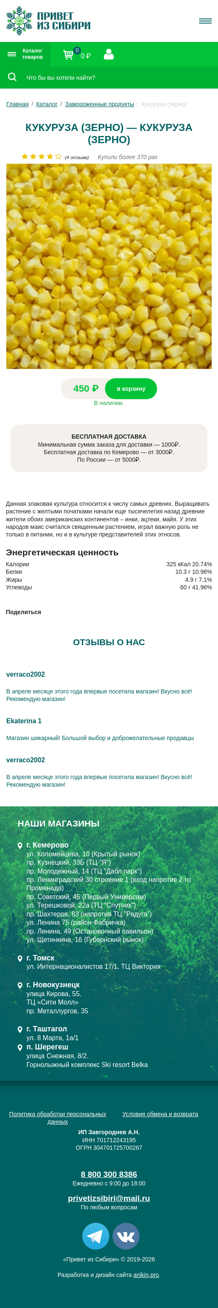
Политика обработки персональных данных (57, 1118)
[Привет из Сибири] (48, 21)
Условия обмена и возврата (160, 1114)
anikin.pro (146, 1274)
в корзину (131, 388)
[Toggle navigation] (205, 21)
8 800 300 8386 (109, 1174)
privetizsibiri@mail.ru (109, 1198)
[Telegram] (95, 1235)
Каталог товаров (25, 54)
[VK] (126, 1235)
